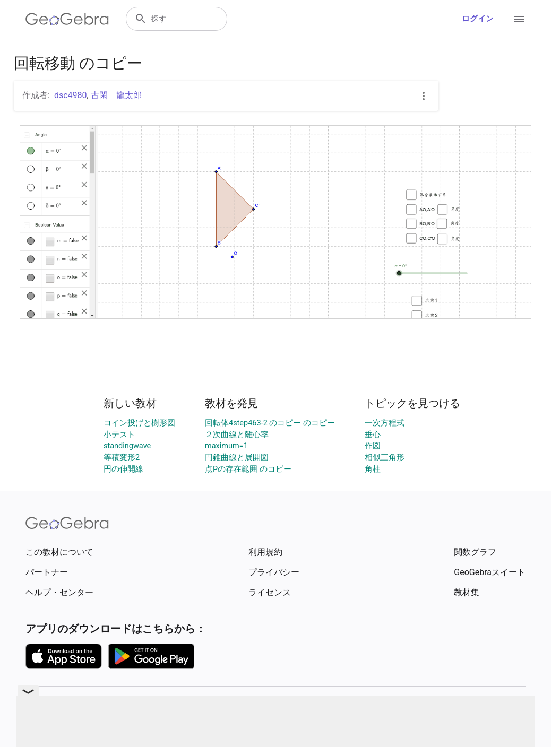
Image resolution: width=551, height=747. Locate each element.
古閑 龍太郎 (116, 95)
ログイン (478, 18)
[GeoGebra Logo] (67, 19)
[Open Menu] (519, 19)
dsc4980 (70, 95)
